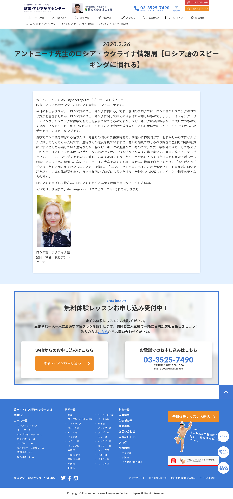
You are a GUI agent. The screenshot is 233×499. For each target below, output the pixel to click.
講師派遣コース (25, 452)
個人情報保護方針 (158, 478)
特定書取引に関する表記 (183, 478)
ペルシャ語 (103, 459)
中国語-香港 (74, 459)
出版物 (125, 457)
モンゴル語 (103, 463)
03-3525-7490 (155, 8)
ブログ (123, 442)
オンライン (177, 17)
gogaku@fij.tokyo (172, 368)
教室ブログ (41, 24)
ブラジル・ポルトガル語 (80, 419)
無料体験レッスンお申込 (191, 416)
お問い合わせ (127, 431)
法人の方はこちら (200, 2)
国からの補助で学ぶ (223, 468)
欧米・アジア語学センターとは (33, 410)
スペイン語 (73, 428)
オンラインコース (26, 443)
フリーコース (24, 430)
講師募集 (124, 426)
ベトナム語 (103, 419)
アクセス (126, 453)
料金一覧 (107, 17)
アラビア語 (103, 432)
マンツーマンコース (27, 425)
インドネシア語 (106, 414)
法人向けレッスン (26, 457)
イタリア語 (73, 446)
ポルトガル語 (74, 423)
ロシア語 (72, 432)
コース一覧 (38, 17)
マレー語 (102, 437)
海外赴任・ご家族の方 (223, 452)
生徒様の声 (154, 17)
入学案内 (130, 17)
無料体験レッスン (200, 9)
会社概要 (199, 17)
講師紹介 (61, 17)
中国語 (71, 450)
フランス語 (73, 441)
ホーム (29, 24)
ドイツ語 (72, 437)
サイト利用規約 (207, 478)
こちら (103, 332)
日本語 (71, 468)
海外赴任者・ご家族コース (30, 448)
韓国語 (71, 463)
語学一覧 (84, 17)
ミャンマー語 (104, 428)
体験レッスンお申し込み (62, 363)
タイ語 (101, 423)
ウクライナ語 (104, 441)
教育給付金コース (26, 439)
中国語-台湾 (74, 454)
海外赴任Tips (127, 437)
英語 (70, 414)
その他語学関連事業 (132, 462)
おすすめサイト (137, 478)
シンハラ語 (103, 450)
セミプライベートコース (29, 434)
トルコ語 (102, 454)
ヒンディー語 (104, 446)
